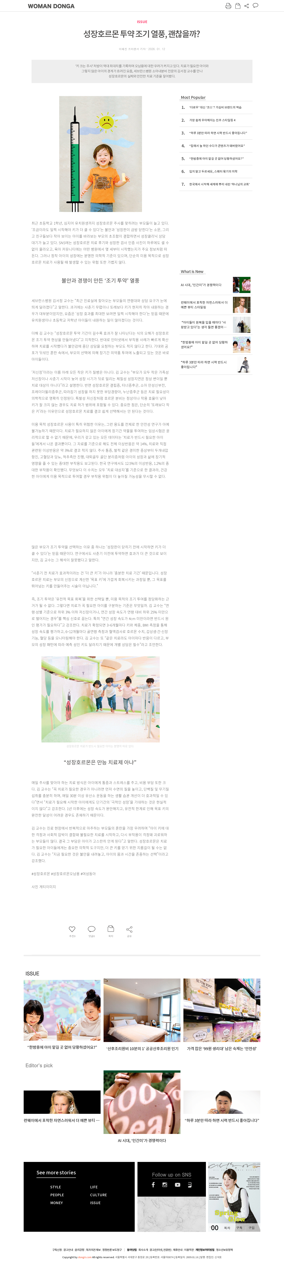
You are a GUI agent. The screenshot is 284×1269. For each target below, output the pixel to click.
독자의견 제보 (93, 1250)
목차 (227, 1227)
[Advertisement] (91, 510)
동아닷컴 (131, 1250)
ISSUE (142, 22)
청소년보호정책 (224, 1250)
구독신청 (57, 1250)
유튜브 (177, 1185)
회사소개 (143, 1250)
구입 (251, 1227)
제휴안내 (177, 1250)
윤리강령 (79, 1250)
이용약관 (189, 1250)
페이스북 (153, 1185)
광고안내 (68, 1250)
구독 (239, 1227)
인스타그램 (165, 1185)
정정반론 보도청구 (112, 1250)
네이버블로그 (190, 1185)
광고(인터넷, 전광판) (160, 1250)
